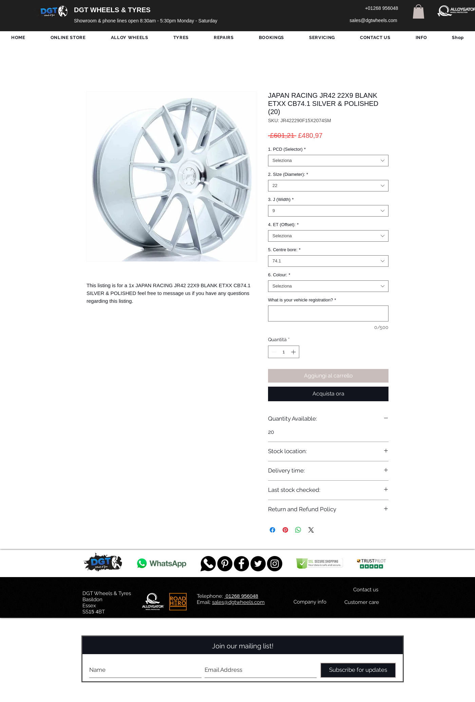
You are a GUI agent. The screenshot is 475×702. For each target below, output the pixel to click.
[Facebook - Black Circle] (241, 563)
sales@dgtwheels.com (238, 602)
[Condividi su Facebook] (272, 530)
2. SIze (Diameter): (288, 174)
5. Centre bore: (284, 249)
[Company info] (310, 602)
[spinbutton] (284, 352)
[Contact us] (365, 590)
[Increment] (294, 352)
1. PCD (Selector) (287, 149)
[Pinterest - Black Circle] (224, 563)
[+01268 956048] (381, 8)
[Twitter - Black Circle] (258, 563)
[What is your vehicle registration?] (328, 313)
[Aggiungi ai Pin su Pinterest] (285, 530)
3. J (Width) (281, 199)
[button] (418, 11)
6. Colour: (279, 274)
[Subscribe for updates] (358, 670)
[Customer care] (361, 602)
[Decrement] (273, 352)
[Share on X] (311, 530)
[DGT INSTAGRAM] (274, 563)
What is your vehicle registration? (302, 299)
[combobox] (328, 160)
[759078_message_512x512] (208, 563)
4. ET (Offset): (283, 224)
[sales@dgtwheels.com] (373, 20)
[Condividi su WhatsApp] (298, 530)
